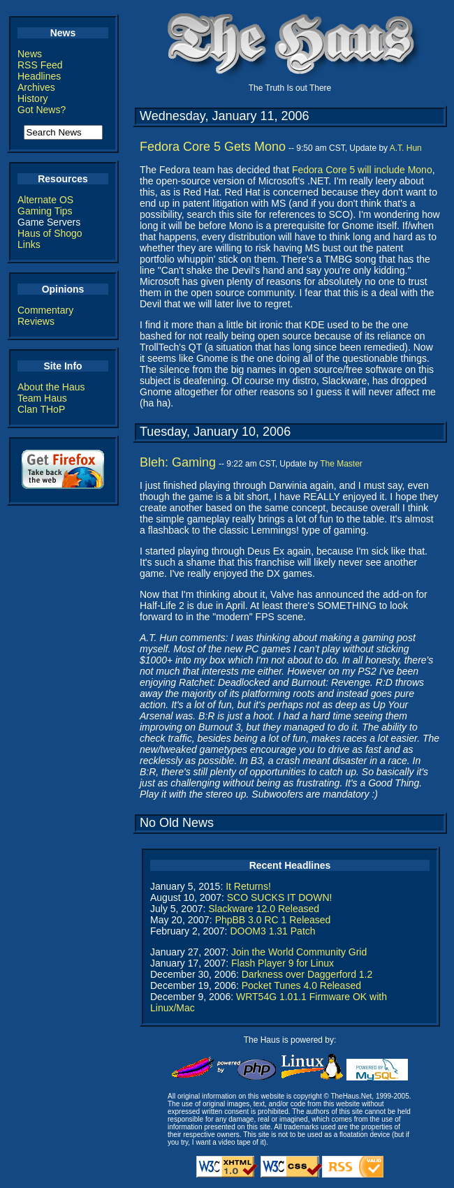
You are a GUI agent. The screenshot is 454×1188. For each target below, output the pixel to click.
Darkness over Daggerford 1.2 (307, 974)
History (32, 98)
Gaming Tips (45, 211)
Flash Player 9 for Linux (282, 963)
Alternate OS (45, 199)
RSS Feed (40, 65)
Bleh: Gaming (178, 462)
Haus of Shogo (49, 233)
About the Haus (51, 387)
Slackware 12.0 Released (263, 908)
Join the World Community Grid (299, 952)
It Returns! (248, 886)
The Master (341, 464)
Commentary (45, 310)
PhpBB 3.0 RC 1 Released (273, 919)
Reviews (35, 321)
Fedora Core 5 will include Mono (362, 169)
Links (29, 244)
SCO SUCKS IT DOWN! (279, 897)
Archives (36, 87)
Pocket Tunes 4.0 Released (301, 985)
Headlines (39, 76)
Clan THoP (41, 409)
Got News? (41, 109)
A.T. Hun (406, 148)
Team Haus (42, 398)
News (29, 53)
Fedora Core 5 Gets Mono (213, 147)
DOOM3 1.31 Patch (272, 931)
